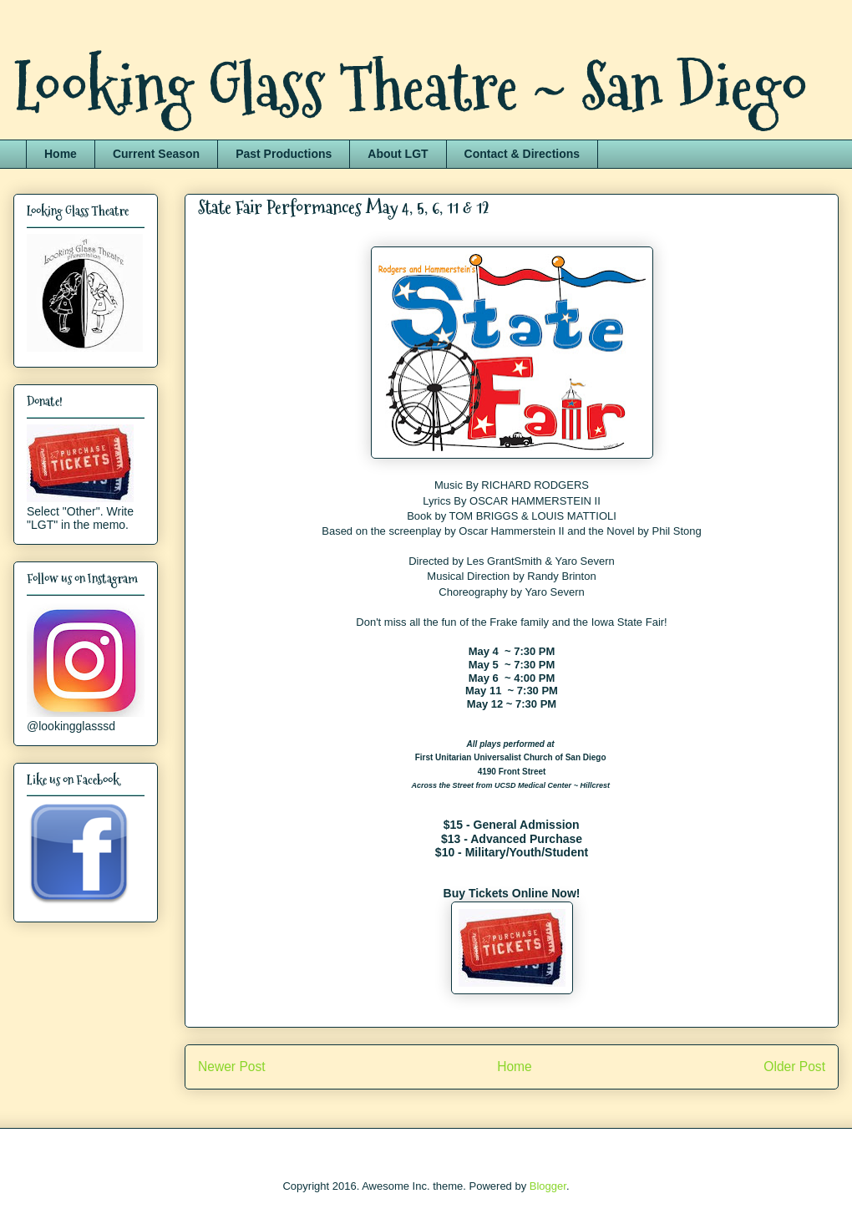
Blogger (548, 1186)
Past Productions (284, 153)
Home (60, 153)
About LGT (398, 153)
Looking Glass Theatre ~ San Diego (410, 87)
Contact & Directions (522, 153)
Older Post (794, 1066)
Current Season (156, 153)
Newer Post (232, 1066)
